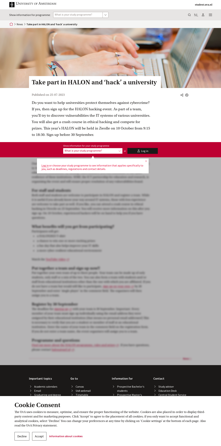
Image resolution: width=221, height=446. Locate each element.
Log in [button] (45, 165)
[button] (35, 4)
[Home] (11, 24)
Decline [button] (22, 436)
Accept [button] (39, 436)
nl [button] (196, 14)
